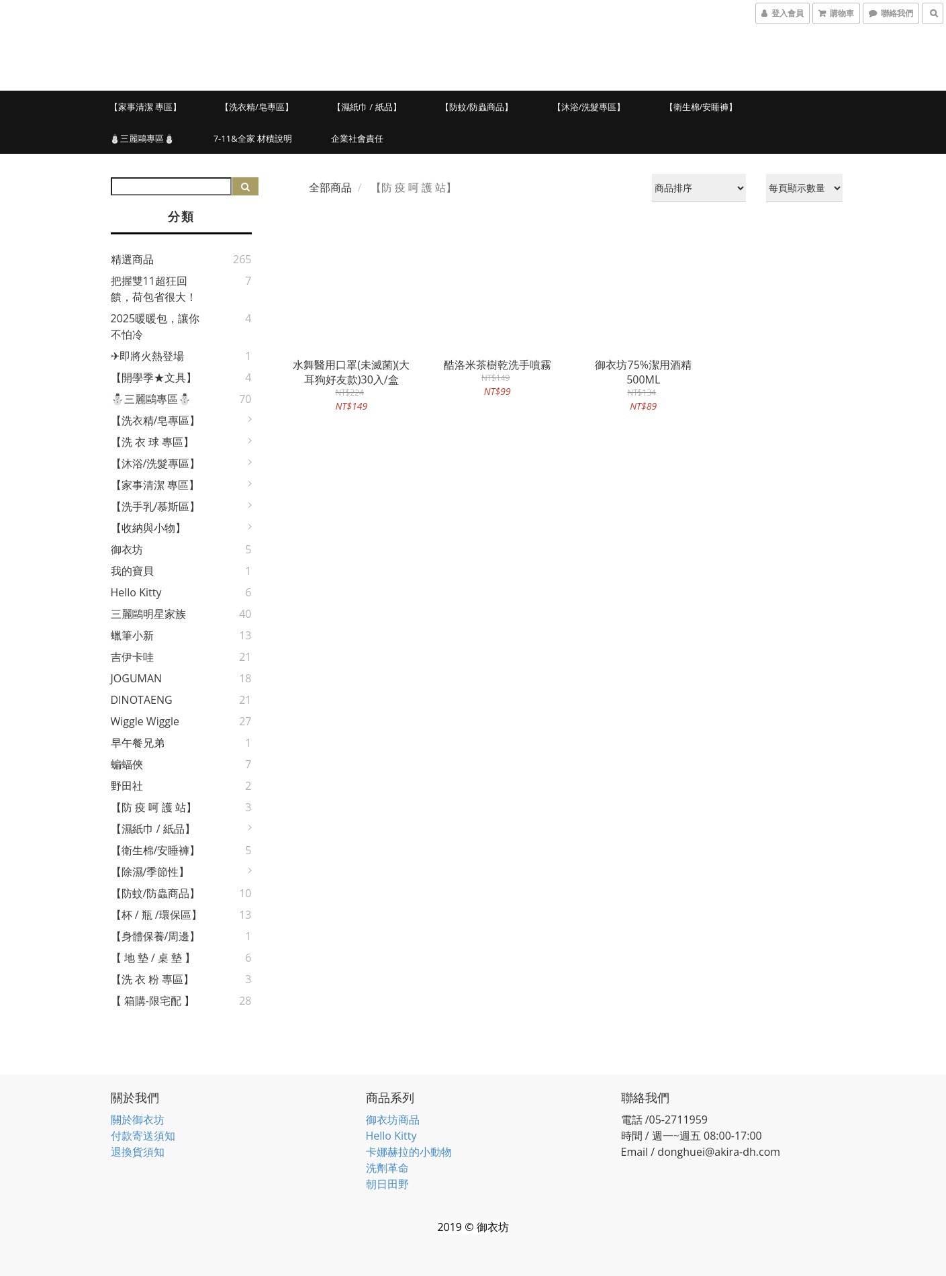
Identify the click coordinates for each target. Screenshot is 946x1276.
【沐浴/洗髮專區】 (589, 107)
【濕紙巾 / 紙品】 (366, 107)
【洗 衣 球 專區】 (152, 442)
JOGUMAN (136, 678)
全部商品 (330, 187)
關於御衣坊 (137, 1119)
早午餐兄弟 (137, 742)
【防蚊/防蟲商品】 (477, 107)
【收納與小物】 (148, 527)
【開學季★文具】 (154, 377)
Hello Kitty (136, 592)
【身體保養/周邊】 (156, 936)
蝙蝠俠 (127, 764)
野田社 (127, 785)
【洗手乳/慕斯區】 (156, 506)
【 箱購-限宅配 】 (153, 1000)
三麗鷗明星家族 (148, 613)
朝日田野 (387, 1184)
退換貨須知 (137, 1151)
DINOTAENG (142, 699)
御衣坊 (127, 549)
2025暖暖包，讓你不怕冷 (155, 326)
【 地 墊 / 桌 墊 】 (153, 957)
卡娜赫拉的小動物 (409, 1151)
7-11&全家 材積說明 (253, 138)
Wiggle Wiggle (145, 721)
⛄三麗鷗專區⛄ (142, 138)
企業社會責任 (357, 138)
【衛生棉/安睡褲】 (701, 107)
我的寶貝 (132, 570)
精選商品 (132, 259)
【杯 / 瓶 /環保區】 (156, 914)
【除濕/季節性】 (150, 871)
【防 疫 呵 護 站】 (154, 807)
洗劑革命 (387, 1167)
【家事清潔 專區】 (145, 107)
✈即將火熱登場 (147, 356)
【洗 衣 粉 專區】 (152, 979)
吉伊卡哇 (132, 656)
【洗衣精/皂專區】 (256, 107)
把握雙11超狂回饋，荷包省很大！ (154, 288)
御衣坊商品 (393, 1119)
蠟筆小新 (132, 635)
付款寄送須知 (143, 1135)
